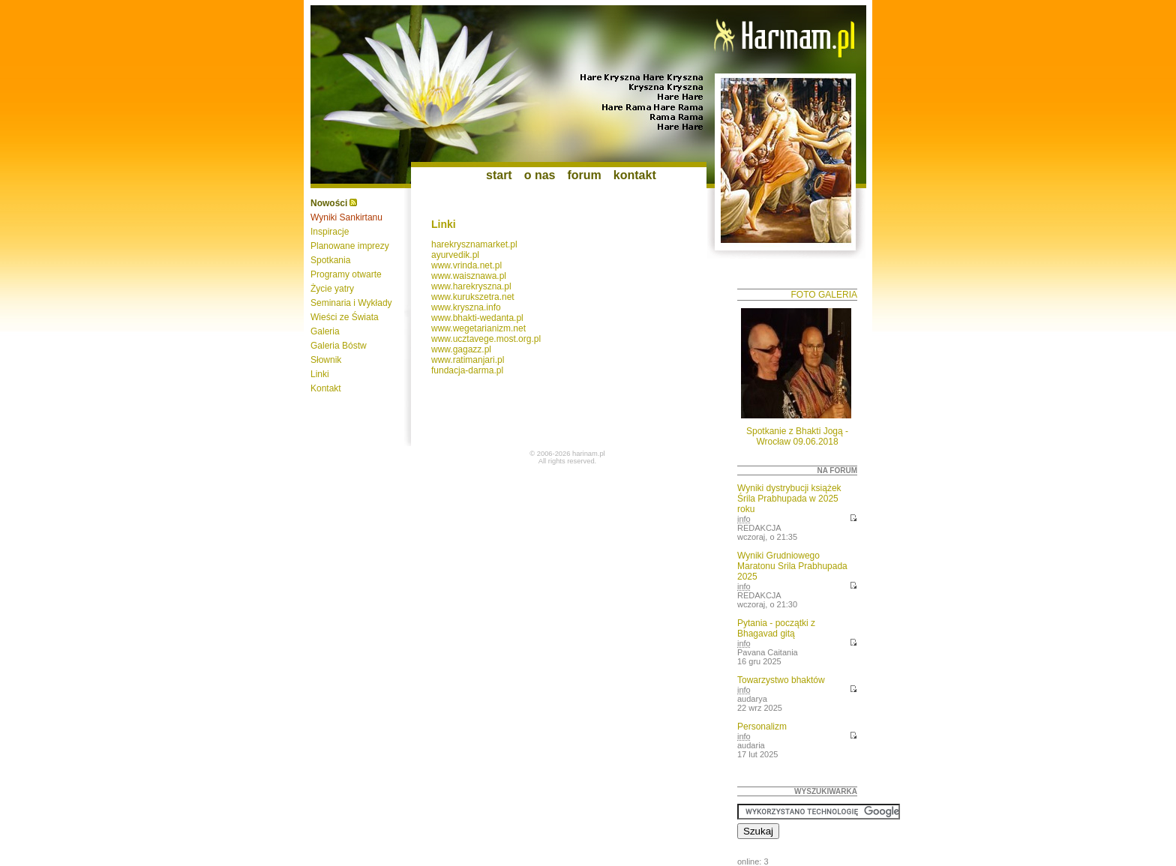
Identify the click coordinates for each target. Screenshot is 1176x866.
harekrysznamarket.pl (474, 244)
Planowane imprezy (349, 246)
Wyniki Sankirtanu (346, 217)
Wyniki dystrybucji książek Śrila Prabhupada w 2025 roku (789, 498)
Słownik (325, 360)
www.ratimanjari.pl (467, 360)
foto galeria (824, 294)
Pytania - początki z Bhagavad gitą (776, 628)
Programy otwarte (346, 274)
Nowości (328, 203)
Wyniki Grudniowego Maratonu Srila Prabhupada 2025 (792, 566)
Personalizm (762, 726)
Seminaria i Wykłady (351, 303)
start (499, 175)
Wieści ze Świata (344, 317)
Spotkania (330, 260)
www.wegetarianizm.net (478, 328)
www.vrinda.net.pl (466, 265)
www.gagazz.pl (461, 349)
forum (584, 175)
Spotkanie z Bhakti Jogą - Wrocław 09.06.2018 (797, 436)
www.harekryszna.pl (471, 286)
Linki (319, 374)
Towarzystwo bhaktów (781, 680)
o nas (540, 175)
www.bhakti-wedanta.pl (477, 318)
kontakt (635, 175)
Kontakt (325, 388)
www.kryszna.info (466, 307)
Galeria (325, 331)
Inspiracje (329, 231)
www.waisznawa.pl (468, 276)
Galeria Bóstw (338, 345)
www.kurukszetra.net (472, 297)
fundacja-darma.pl (467, 370)
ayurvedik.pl (455, 255)
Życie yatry (332, 288)
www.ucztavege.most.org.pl (486, 339)
